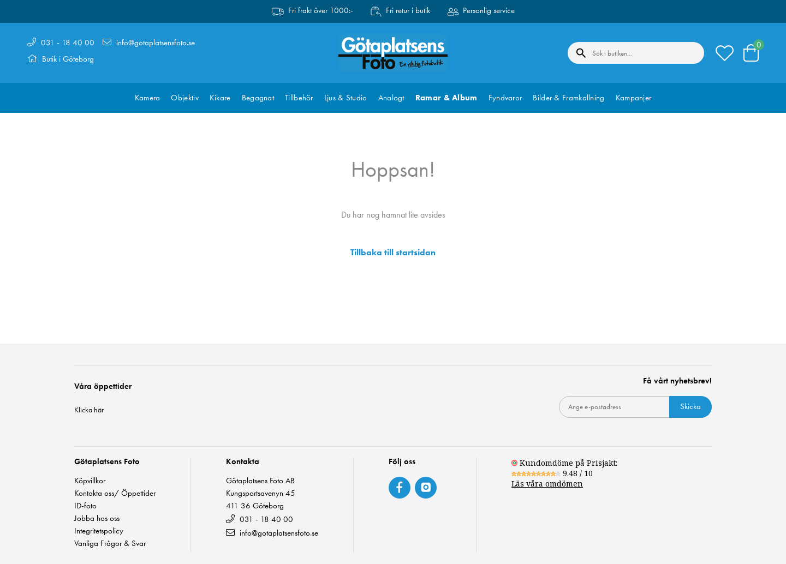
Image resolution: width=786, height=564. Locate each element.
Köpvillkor (89, 481)
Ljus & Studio (345, 97)
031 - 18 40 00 (67, 42)
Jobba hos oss (97, 518)
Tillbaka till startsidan (393, 252)
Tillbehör (299, 97)
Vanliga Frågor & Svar (110, 543)
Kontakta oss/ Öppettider (115, 493)
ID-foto (85, 506)
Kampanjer (634, 97)
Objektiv (184, 97)
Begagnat (258, 97)
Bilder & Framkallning (568, 97)
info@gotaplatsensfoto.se (155, 42)
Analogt (391, 97)
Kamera (147, 97)
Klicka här (89, 410)
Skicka (690, 406)
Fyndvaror (505, 97)
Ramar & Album (446, 97)
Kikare (220, 97)
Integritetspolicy (98, 531)
